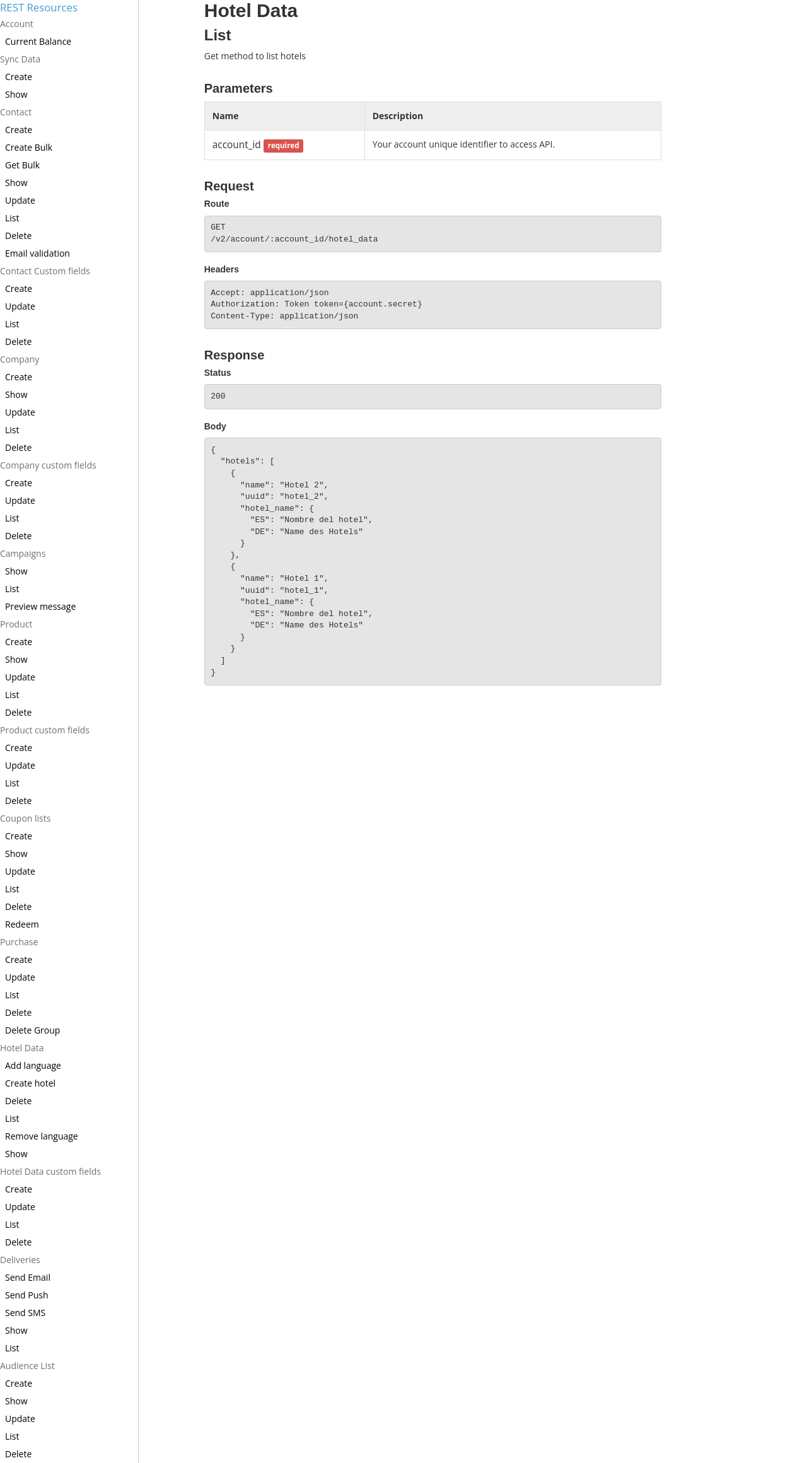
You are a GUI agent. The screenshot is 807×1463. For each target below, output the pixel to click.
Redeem (22, 924)
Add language (33, 1065)
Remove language (41, 1136)
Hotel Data (22, 1048)
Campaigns (22, 553)
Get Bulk (22, 165)
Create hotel (30, 1083)
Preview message (40, 606)
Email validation (37, 253)
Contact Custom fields (45, 271)
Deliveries (20, 1260)
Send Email (27, 1277)
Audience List (27, 1366)
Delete (18, 236)
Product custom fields (45, 730)
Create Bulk (28, 147)
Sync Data (20, 59)
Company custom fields (48, 465)
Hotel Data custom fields (50, 1171)
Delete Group (32, 1030)
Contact (16, 112)
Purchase (19, 942)
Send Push (27, 1295)
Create (18, 77)
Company (19, 359)
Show (16, 94)
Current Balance (38, 41)
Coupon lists (25, 818)
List (12, 218)
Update (20, 200)
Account (16, 24)
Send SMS (25, 1313)
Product (16, 624)
